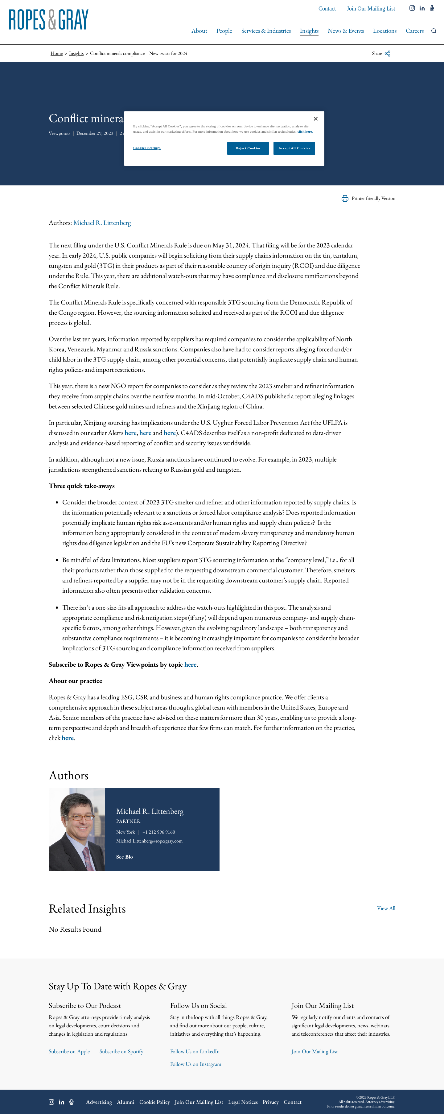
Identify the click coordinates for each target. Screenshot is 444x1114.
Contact (327, 9)
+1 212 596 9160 (158, 832)
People (224, 31)
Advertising (99, 1101)
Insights (309, 31)
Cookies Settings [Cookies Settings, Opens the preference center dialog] (147, 148)
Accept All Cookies (294, 148)
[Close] (316, 119)
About (199, 31)
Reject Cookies (248, 148)
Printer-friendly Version (368, 198)
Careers (415, 31)
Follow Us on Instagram (195, 1063)
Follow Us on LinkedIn (195, 1051)
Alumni (125, 1101)
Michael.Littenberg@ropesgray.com (149, 841)
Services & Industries (266, 31)
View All (386, 908)
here (131, 432)
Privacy (271, 1101)
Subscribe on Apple (69, 1051)
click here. (305, 131)
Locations (385, 31)
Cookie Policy (154, 1101)
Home (57, 53)
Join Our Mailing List (371, 9)
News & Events (346, 31)
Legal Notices (243, 1101)
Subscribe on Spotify (121, 1051)
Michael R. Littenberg (102, 222)
